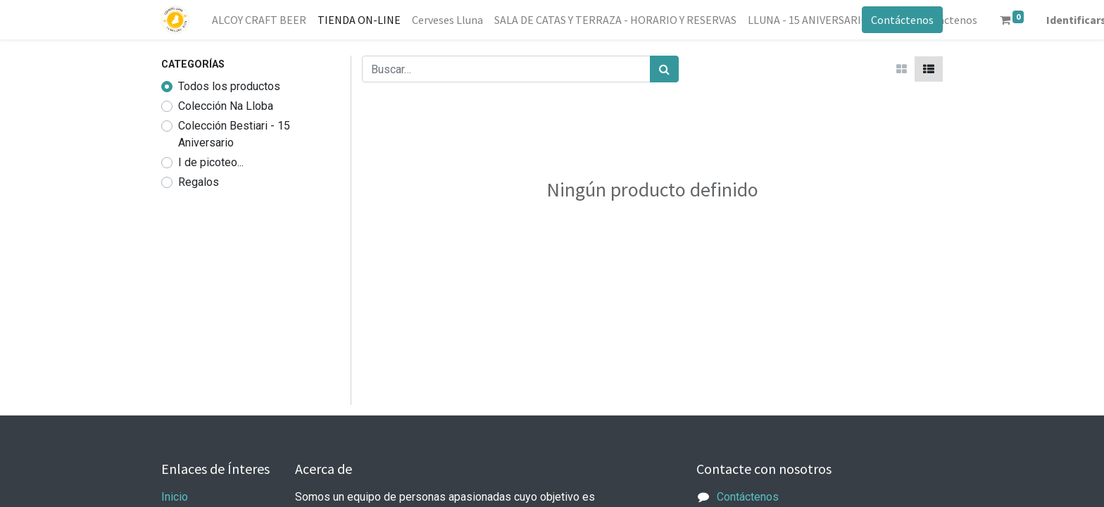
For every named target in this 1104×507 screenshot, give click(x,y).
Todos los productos (229, 86)
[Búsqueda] (664, 69)
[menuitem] (259, 20)
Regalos (198, 182)
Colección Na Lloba (225, 106)
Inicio (174, 496)
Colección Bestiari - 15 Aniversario (234, 134)
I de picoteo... (211, 162)
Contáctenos (902, 20)
